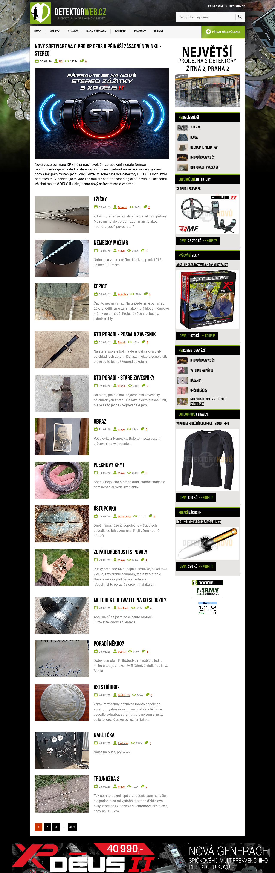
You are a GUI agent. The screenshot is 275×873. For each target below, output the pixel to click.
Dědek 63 (124, 695)
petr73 (122, 651)
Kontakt (140, 31)
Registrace (237, 6)
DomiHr (122, 207)
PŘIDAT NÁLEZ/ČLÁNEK (223, 32)
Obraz (100, 421)
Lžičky (100, 199)
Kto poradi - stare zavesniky (124, 378)
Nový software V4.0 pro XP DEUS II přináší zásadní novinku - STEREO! (98, 50)
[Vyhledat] (240, 17)
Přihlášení (215, 6)
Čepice (100, 286)
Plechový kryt (109, 465)
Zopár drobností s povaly (120, 552)
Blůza (194, 137)
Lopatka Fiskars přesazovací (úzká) (198, 522)
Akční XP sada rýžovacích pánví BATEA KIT (202, 265)
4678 (72, 827)
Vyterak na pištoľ (201, 370)
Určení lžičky (198, 390)
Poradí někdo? (109, 643)
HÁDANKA (195, 380)
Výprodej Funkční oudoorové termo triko (202, 423)
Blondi (121, 342)
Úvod (37, 31)
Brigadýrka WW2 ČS (202, 157)
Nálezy (54, 31)
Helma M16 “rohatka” (204, 147)
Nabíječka (104, 735)
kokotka (123, 294)
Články (73, 31)
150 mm (195, 127)
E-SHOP (158, 31)
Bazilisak (123, 608)
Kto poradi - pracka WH (205, 167)
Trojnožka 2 (106, 779)
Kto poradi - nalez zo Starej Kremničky (208, 401)
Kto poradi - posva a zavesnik (125, 334)
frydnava (123, 743)
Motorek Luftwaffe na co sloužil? (130, 600)
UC (61, 61)
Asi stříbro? (107, 687)
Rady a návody (96, 31)
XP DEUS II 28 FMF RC (188, 189)
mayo (121, 250)
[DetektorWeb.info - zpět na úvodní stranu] (71, 13)
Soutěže (120, 31)
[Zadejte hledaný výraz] (210, 17)
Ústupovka (105, 508)
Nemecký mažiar (111, 243)
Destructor (124, 516)
